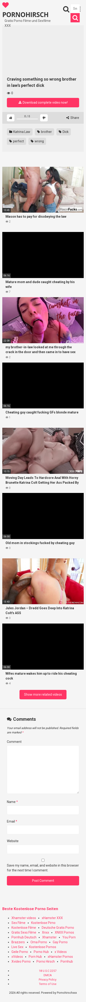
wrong (37, 141)
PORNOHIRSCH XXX (25, 10)
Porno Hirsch (45, 961)
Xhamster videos (23, 918)
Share (72, 118)
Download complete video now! (43, 102)
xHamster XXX (52, 918)
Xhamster (49, 937)
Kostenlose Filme (23, 927)
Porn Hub (35, 956)
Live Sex (17, 947)
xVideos (17, 956)
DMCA (48, 975)
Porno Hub (41, 952)
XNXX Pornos (64, 932)
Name (12, 802)
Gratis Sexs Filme (23, 932)
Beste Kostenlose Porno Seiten (30, 909)
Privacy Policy (47, 979)
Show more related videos (43, 694)
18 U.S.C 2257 (47, 971)
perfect (16, 141)
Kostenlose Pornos (42, 947)
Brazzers (18, 942)
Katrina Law (19, 132)
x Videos (61, 952)
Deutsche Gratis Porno (58, 927)
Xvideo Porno (21, 961)
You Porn (69, 937)
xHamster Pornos (60, 956)
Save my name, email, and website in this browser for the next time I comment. (43, 868)
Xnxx (45, 932)
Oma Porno (39, 942)
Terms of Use (47, 984)
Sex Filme (18, 923)
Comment (14, 742)
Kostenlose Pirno (43, 923)
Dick (64, 132)
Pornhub (67, 961)
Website (13, 841)
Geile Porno (19, 952)
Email (12, 821)
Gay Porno (60, 942)
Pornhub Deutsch (23, 937)
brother (44, 132)
